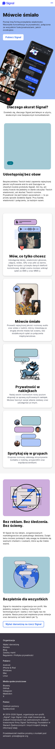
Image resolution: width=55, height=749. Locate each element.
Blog (5, 650)
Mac (5, 673)
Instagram (7, 691)
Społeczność (9, 709)
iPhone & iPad (9, 667)
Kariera (6, 647)
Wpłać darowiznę (11, 644)
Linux (5, 676)
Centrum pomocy (11, 706)
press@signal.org (20, 736)
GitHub (6, 688)
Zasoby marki (9, 652)
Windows (7, 670)
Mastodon (7, 693)
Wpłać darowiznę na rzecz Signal (23, 624)
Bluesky (6, 685)
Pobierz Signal (13, 37)
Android (6, 665)
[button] (51, 3)
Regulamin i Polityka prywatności (18, 655)
